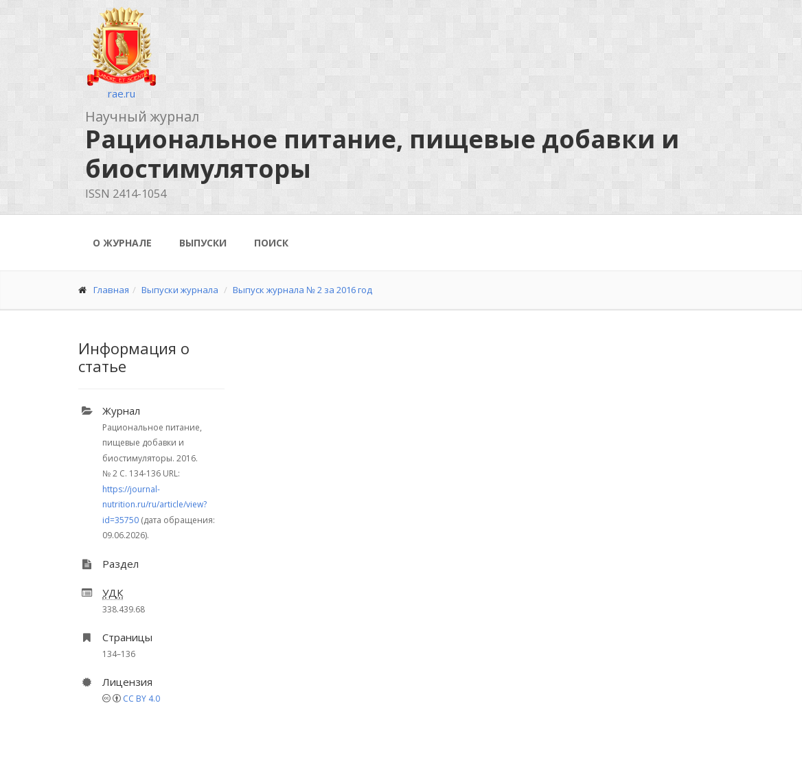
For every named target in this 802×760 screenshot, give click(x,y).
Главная (111, 290)
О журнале (122, 242)
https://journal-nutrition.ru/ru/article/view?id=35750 (154, 504)
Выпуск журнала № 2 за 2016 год (302, 290)
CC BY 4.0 (141, 698)
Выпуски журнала (179, 290)
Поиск (271, 242)
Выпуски (203, 242)
